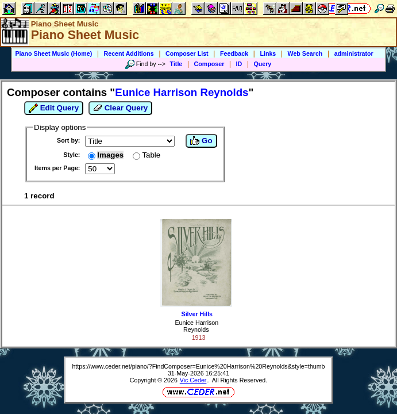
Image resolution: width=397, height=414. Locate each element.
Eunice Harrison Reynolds (196, 326)
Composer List (187, 53)
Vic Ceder (193, 380)
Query (263, 63)
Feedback (234, 53)
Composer (209, 63)
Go (201, 140)
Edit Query (54, 108)
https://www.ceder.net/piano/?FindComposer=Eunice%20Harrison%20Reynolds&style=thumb (198, 366)
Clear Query (120, 108)
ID (239, 63)
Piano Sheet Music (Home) (53, 53)
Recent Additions (129, 53)
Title (176, 63)
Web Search (305, 53)
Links (268, 53)
